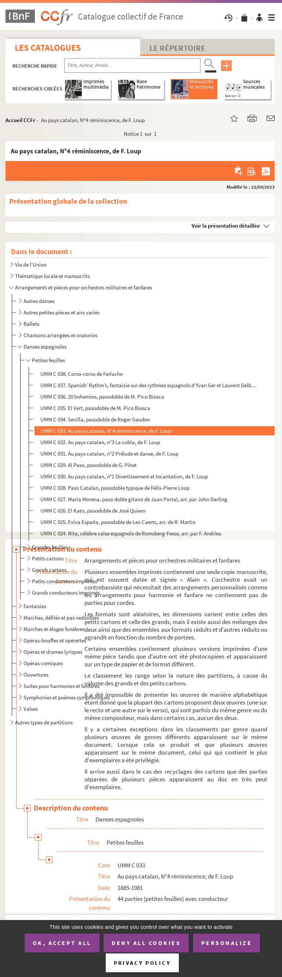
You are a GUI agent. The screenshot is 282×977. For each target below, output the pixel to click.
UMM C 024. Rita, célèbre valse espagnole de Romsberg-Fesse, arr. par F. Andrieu (130, 533)
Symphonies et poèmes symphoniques (67, 697)
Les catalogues (48, 47)
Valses (31, 708)
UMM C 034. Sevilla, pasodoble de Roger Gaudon (95, 419)
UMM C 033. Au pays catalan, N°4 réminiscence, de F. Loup (105, 430)
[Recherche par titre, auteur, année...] (132, 65)
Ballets (31, 323)
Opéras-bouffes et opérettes (55, 640)
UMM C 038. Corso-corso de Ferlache (81, 373)
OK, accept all (62, 942)
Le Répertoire (177, 48)
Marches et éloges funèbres (54, 628)
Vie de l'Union (31, 264)
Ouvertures (36, 674)
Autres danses (39, 300)
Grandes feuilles (50, 546)
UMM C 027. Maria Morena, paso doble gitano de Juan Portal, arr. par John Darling (133, 499)
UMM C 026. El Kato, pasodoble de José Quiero (92, 510)
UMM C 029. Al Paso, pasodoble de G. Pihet (88, 464)
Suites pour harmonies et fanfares (62, 685)
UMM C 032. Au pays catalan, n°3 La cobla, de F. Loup (100, 442)
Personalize (226, 942)
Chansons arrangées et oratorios (60, 335)
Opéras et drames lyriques (53, 651)
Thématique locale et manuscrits (52, 275)
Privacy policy (142, 962)
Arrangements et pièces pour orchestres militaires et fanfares (83, 287)
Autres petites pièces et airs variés (62, 312)
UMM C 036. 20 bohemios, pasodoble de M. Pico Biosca (102, 396)
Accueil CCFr (20, 120)
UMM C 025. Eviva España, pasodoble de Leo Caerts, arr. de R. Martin (117, 521)
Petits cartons (48, 558)
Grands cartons (49, 569)
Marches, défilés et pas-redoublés (61, 617)
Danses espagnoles (45, 346)
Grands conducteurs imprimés (66, 592)
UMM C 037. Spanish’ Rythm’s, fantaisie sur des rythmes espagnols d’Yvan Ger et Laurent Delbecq (148, 385)
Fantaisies (35, 606)
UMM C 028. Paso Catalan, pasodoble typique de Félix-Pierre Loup (114, 487)
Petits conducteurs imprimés (64, 581)
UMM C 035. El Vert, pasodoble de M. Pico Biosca (95, 407)
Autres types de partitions (44, 722)
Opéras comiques (43, 663)
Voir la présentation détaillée (226, 225)
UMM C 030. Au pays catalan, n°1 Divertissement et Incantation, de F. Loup (124, 476)
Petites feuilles (48, 360)
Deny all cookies (146, 942)
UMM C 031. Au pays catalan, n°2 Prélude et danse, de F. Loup (109, 453)
